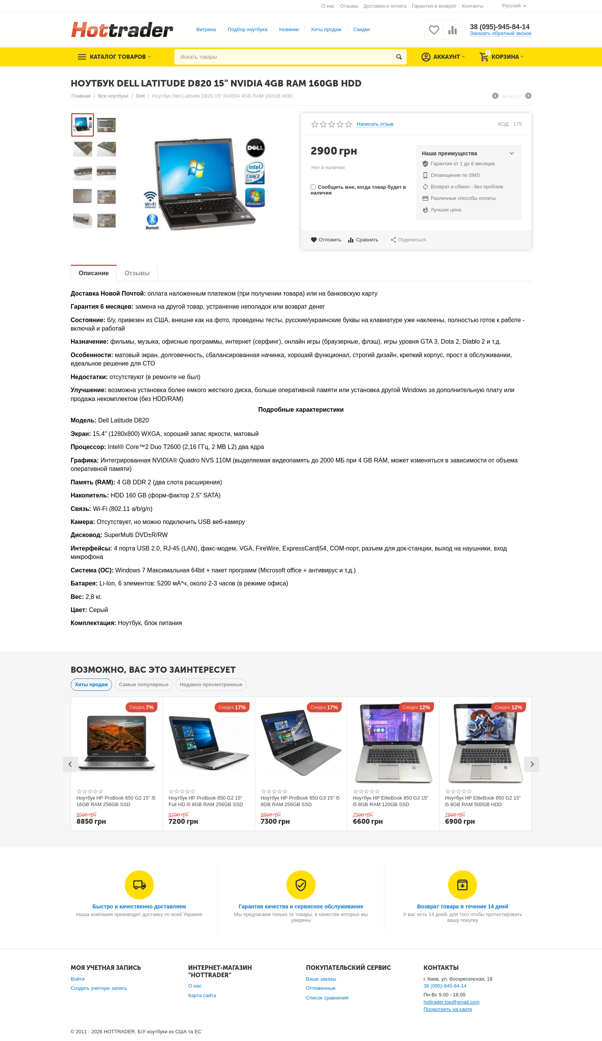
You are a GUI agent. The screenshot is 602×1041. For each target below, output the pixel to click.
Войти (77, 979)
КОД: (504, 124)
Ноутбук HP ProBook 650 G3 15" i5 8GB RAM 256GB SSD (300, 801)
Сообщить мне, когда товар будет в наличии (358, 190)
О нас (328, 6)
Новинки (289, 29)
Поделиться (408, 239)
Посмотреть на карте (447, 1009)
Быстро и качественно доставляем (139, 906)
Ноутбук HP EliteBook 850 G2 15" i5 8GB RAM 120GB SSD (390, 801)
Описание (94, 273)
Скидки (361, 29)
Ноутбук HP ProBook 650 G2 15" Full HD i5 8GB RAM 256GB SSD (206, 801)
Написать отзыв (375, 124)
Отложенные (321, 988)
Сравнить (362, 240)
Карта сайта (202, 995)
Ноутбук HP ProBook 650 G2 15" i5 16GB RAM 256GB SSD (115, 801)
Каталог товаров (118, 57)
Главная (81, 96)
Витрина (206, 29)
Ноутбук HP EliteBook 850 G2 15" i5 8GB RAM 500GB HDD (483, 801)
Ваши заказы (321, 979)
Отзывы (349, 6)
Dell (140, 96)
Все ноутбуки (113, 96)
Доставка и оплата (385, 6)
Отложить (326, 239)
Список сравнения (327, 998)
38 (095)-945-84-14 (499, 27)
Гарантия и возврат (434, 6)
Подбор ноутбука (247, 29)
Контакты (472, 6)
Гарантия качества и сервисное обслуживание (301, 906)
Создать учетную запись (99, 988)
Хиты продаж (326, 29)
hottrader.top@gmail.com (451, 1002)
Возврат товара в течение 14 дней (462, 906)
